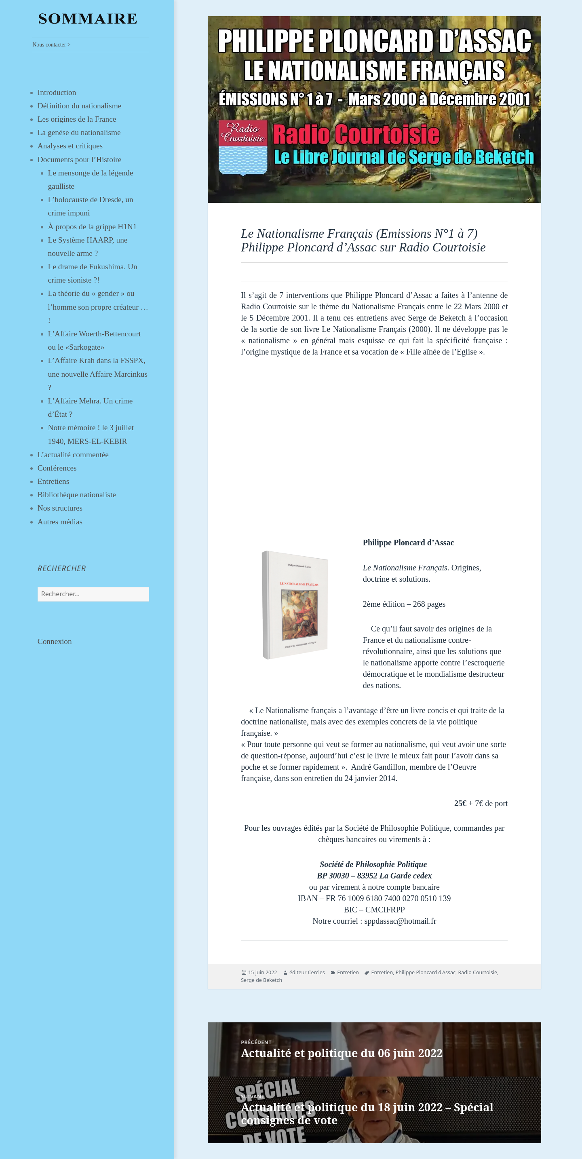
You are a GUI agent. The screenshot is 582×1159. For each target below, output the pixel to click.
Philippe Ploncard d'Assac (425, 972)
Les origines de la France (77, 119)
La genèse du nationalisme (79, 132)
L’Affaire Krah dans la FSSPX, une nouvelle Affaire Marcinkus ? (98, 373)
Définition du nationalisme (80, 105)
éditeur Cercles (307, 972)
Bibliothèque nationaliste (77, 494)
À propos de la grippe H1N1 (92, 226)
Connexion (55, 641)
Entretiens (54, 481)
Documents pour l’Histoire (80, 159)
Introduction (57, 92)
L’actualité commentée (73, 454)
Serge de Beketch (261, 980)
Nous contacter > (51, 45)
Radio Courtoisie (477, 972)
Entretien (348, 972)
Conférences (57, 468)
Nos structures (60, 508)
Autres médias (60, 521)
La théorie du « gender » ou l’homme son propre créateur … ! (98, 306)
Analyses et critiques (70, 145)
